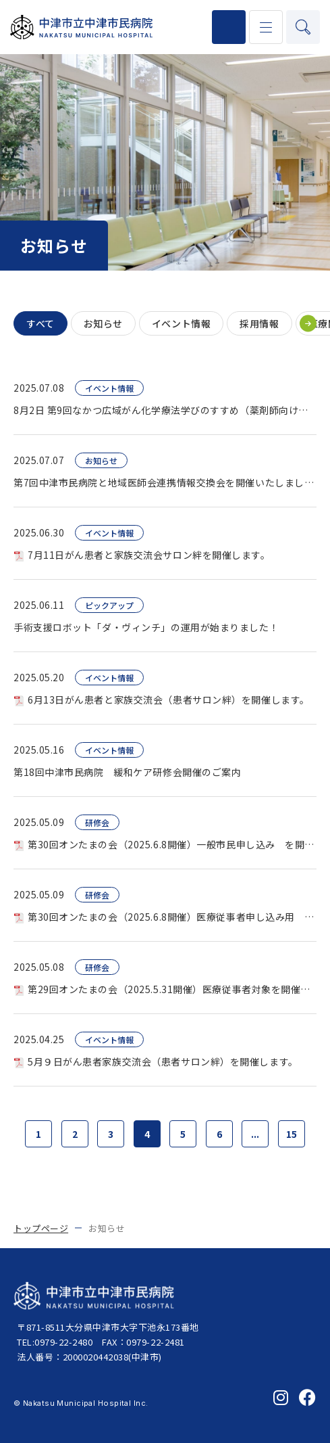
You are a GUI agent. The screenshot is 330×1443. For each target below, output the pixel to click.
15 (291, 1134)
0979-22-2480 (229, 27)
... (255, 1134)
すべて (40, 323)
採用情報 (259, 323)
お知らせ (103, 323)
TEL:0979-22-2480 (54, 1341)
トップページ (40, 1228)
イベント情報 (181, 323)
